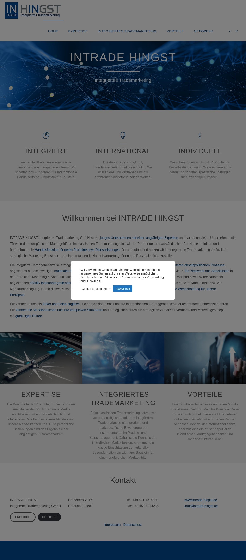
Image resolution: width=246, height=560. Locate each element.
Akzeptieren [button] (123, 288)
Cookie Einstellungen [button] (96, 288)
